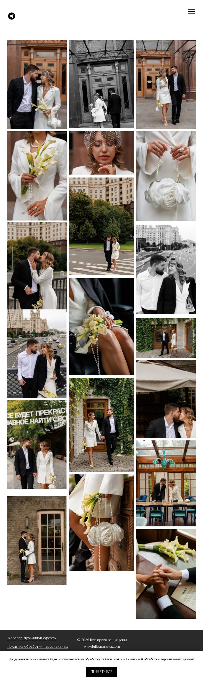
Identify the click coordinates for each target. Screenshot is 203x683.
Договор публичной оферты (31, 638)
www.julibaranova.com (102, 646)
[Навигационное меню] (191, 11)
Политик (14, 646)
